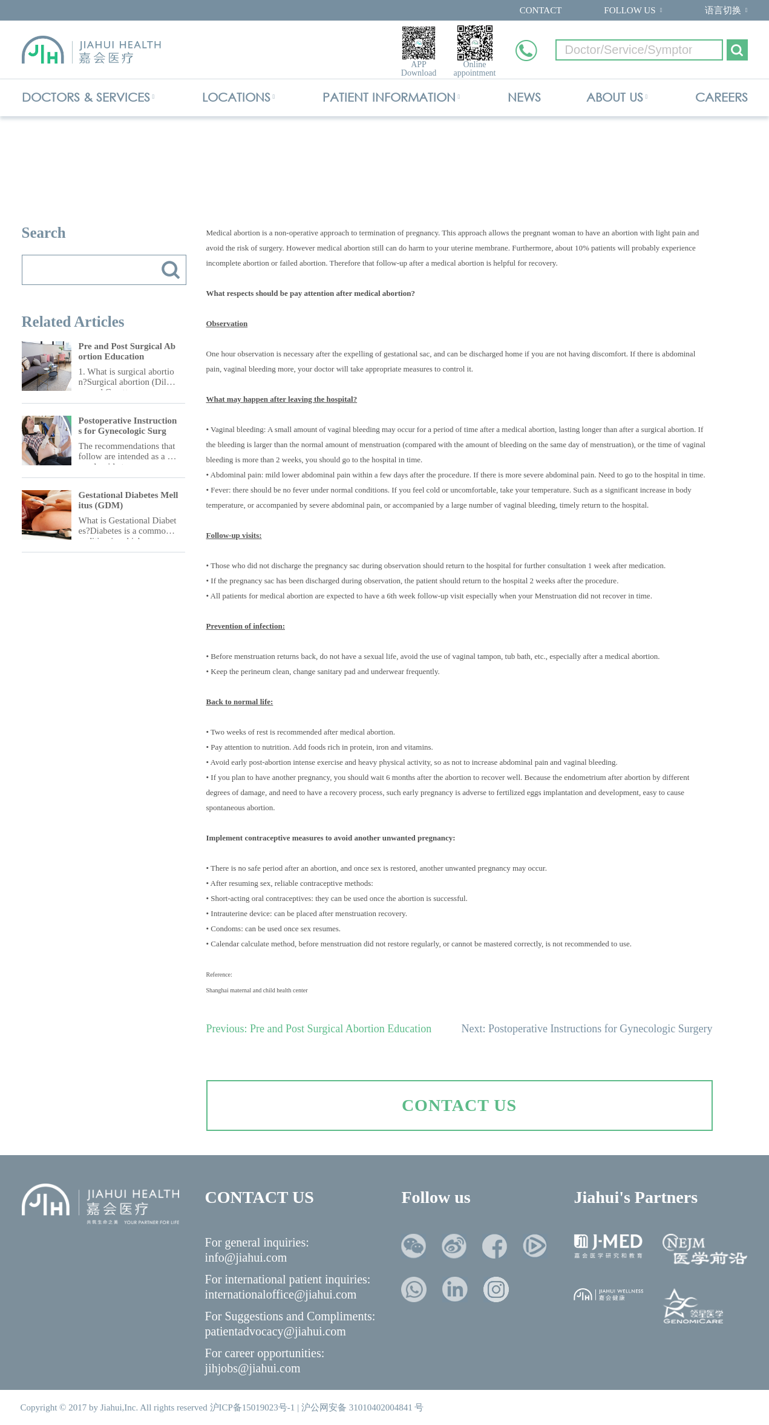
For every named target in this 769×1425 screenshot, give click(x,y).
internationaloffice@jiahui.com (281, 1294)
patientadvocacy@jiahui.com (275, 1331)
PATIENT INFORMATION (389, 97)
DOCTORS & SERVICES (86, 97)
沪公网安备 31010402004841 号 (362, 1407)
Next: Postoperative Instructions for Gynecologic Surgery (586, 1029)
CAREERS (721, 97)
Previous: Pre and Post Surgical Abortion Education (319, 1029)
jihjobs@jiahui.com (253, 1368)
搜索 (171, 270)
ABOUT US (614, 97)
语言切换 (723, 10)
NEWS (524, 97)
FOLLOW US (629, 10)
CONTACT (541, 10)
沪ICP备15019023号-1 (252, 1407)
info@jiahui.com (246, 1257)
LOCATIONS (236, 97)
